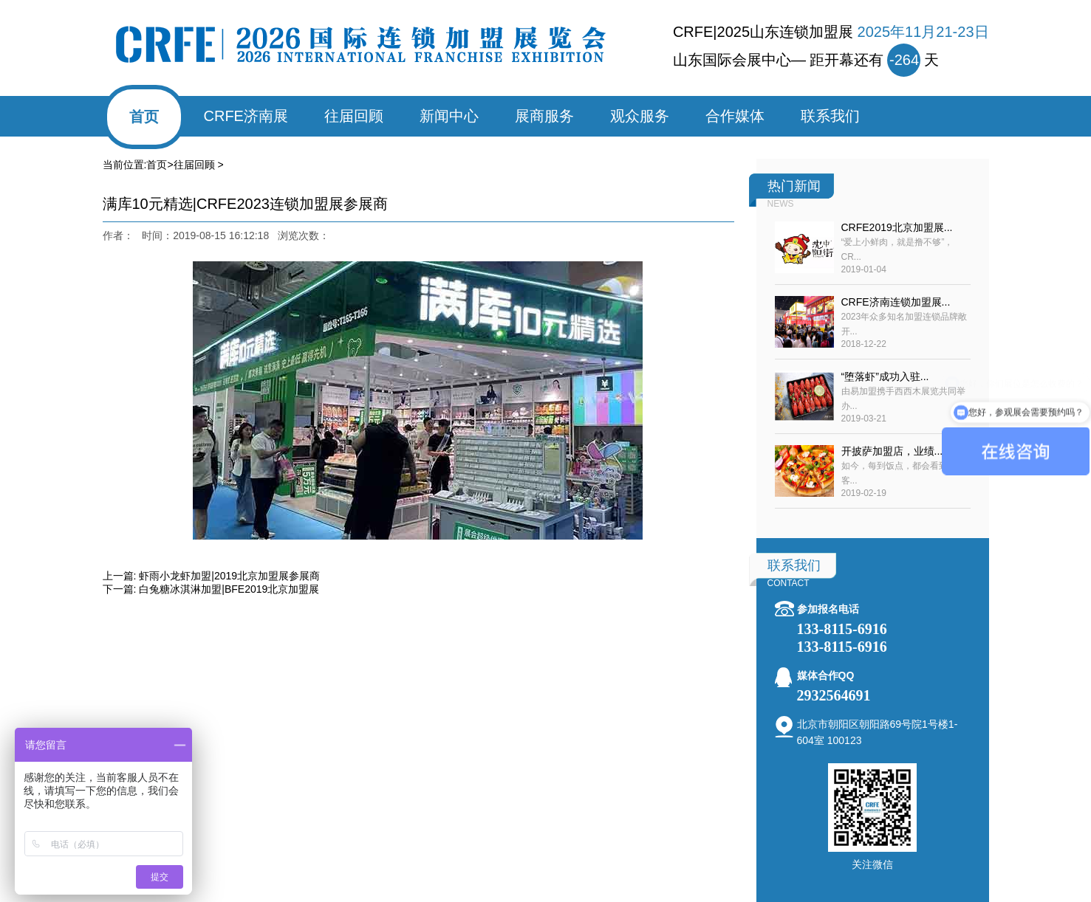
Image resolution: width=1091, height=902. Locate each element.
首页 (144, 117)
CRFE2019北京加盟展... (897, 227)
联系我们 (830, 116)
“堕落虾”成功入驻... (885, 376)
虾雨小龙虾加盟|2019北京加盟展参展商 (229, 576)
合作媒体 (735, 116)
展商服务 (544, 116)
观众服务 (639, 116)
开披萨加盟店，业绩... (892, 451)
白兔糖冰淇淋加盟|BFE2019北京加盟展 (229, 589)
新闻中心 (449, 116)
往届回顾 (353, 116)
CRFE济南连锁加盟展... (896, 302)
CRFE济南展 (246, 116)
